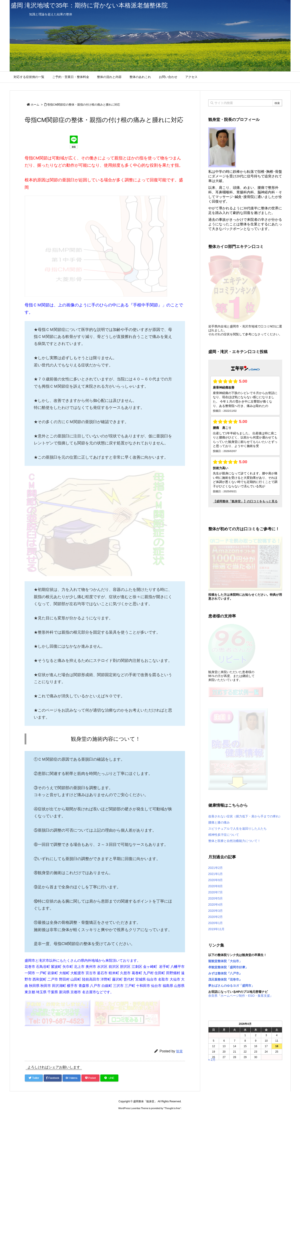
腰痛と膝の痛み (219, 822)
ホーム (35, 104)
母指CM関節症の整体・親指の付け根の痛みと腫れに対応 (83, 104)
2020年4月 (215, 904)
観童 (179, 1051)
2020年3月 (215, 910)
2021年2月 (215, 867)
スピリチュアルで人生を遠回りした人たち (237, 828)
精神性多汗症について (223, 834)
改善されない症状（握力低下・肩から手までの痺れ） (245, 816)
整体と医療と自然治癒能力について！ (234, 841)
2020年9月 (215, 880)
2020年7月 (215, 892)
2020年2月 (215, 917)
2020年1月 (215, 923)
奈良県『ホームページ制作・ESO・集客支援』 (240, 995)
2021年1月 (215, 874)
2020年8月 (215, 886)
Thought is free (172, 1108)
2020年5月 (215, 898)
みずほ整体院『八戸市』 (225, 973)
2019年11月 (216, 929)
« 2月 (212, 1059)
